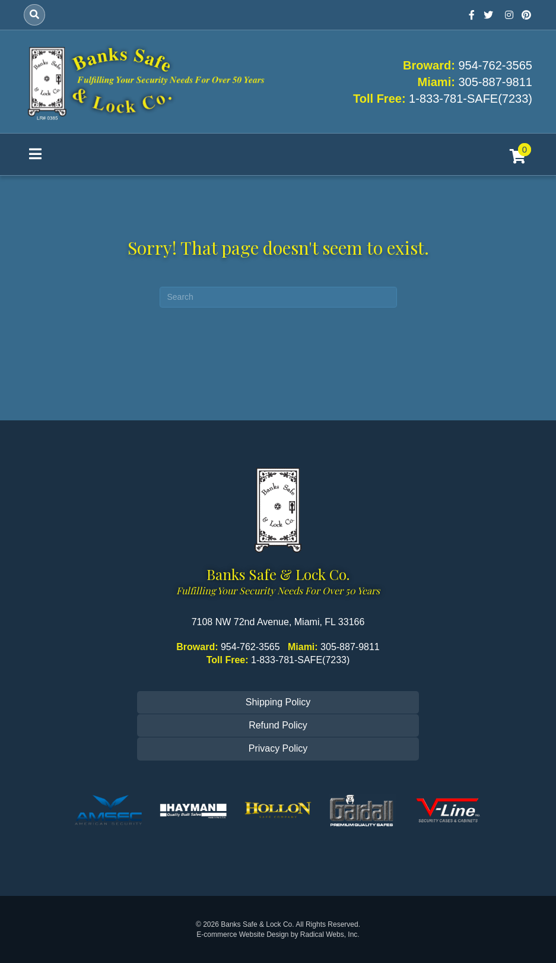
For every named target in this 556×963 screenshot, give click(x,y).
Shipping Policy (278, 702)
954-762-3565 (495, 65)
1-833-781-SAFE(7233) (470, 98)
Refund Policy (278, 725)
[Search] (34, 15)
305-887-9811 (495, 81)
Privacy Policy (278, 748)
